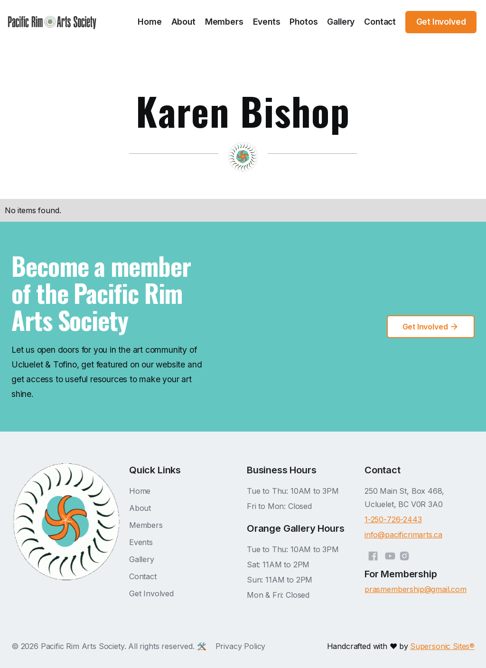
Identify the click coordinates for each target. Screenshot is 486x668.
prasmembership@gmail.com (415, 589)
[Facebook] (373, 554)
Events (266, 22)
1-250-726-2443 (393, 519)
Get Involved (151, 593)
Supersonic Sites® (442, 646)
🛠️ (201, 646)
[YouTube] (390, 554)
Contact (380, 22)
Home (149, 22)
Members (224, 22)
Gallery (341, 22)
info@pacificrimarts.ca (403, 534)
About (183, 22)
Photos (304, 22)
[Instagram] (404, 554)
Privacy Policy (240, 646)
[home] (52, 22)
